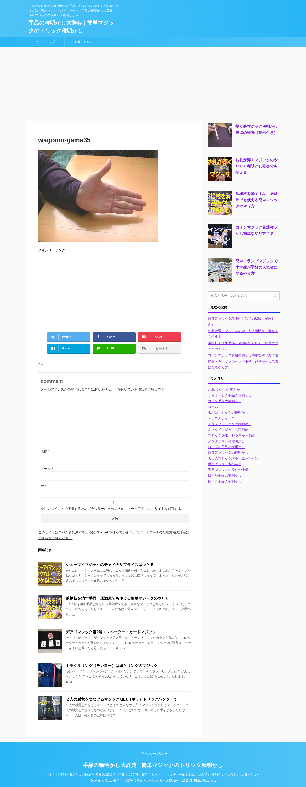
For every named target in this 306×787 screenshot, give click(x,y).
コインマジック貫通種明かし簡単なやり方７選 (243, 355)
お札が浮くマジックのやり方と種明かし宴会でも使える (256, 166)
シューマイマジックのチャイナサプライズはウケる (110, 565)
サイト (46, 486)
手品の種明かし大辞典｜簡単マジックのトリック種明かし (153, 765)
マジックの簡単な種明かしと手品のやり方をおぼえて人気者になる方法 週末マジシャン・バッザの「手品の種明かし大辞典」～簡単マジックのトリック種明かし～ (153, 774)
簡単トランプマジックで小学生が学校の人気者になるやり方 (256, 267)
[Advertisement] (153, 82)
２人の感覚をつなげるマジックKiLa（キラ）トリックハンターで (121, 699)
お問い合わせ (83, 42)
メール (47, 468)
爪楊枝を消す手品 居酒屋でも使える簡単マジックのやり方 (117, 598)
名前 (45, 451)
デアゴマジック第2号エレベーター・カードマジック (111, 632)
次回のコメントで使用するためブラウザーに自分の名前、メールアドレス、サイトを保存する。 (113, 509)
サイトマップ (45, 42)
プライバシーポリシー (153, 753)
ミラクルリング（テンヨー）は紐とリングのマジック (112, 666)
